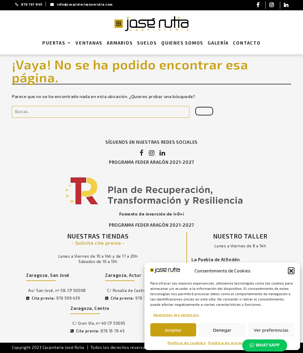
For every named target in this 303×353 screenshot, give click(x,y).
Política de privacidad (230, 343)
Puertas (57, 42)
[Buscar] (204, 111)
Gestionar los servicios (176, 314)
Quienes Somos (182, 42)
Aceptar (173, 330)
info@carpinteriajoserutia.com (84, 4)
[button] (291, 271)
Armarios (120, 42)
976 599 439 (68, 299)
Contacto (246, 42)
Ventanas (88, 42)
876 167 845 (29, 4)
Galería (218, 42)
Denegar (222, 330)
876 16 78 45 (112, 332)
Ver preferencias (271, 330)
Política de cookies (186, 343)
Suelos (147, 42)
